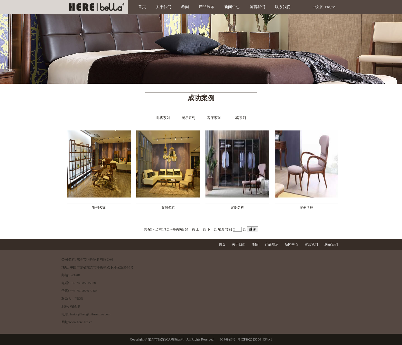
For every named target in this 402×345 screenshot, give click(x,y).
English (330, 7)
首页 (142, 7)
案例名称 (99, 208)
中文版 (318, 7)
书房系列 (239, 118)
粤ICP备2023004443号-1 (254, 339)
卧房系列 (163, 118)
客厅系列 (214, 118)
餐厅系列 (188, 118)
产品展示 (206, 7)
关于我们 (163, 7)
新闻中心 (232, 7)
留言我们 (257, 7)
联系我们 (283, 7)
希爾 (185, 7)
